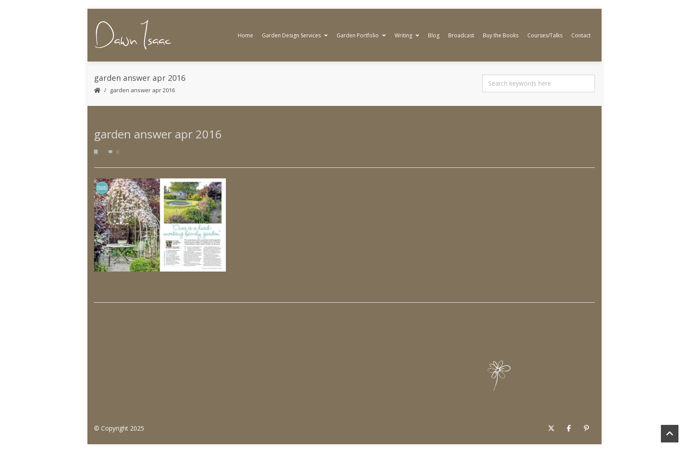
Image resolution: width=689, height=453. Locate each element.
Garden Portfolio (361, 35)
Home (245, 35)
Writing (407, 35)
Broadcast (461, 35)
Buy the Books (501, 35)
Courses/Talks (544, 35)
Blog (433, 35)
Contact (581, 35)
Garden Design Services (295, 35)
